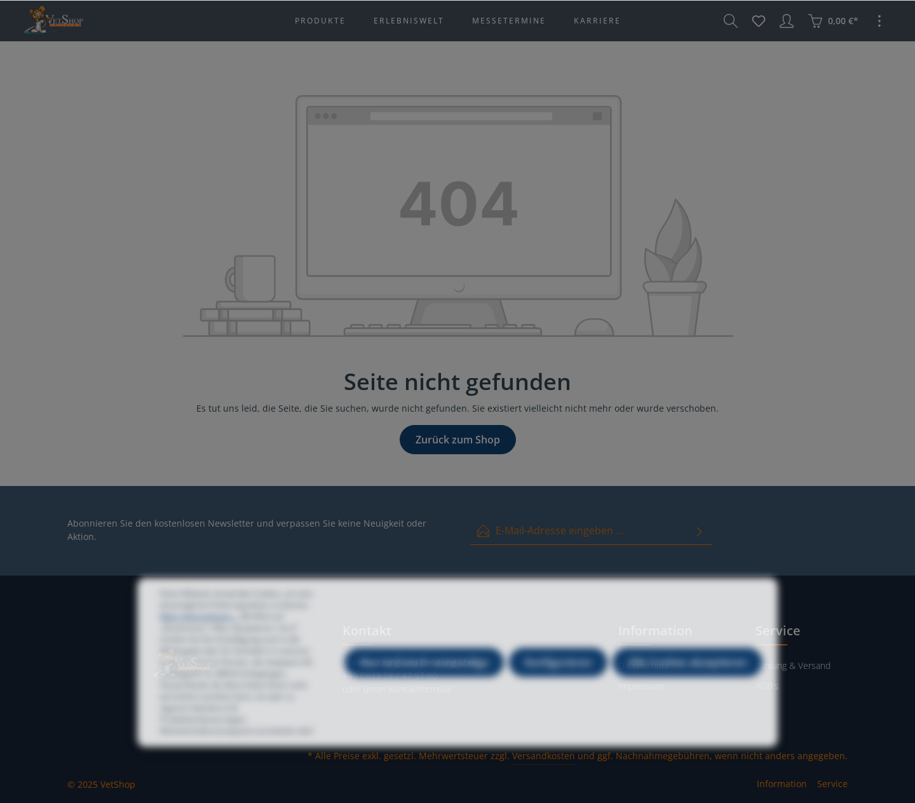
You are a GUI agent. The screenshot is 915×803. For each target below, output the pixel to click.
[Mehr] (879, 21)
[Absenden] (700, 530)
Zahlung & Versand (793, 665)
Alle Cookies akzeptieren (687, 677)
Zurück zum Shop (458, 440)
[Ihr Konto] (786, 21)
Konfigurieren (558, 677)
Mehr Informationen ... (199, 630)
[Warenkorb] (833, 21)
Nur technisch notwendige (424, 677)
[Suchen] (730, 21)
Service (832, 784)
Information (782, 784)
